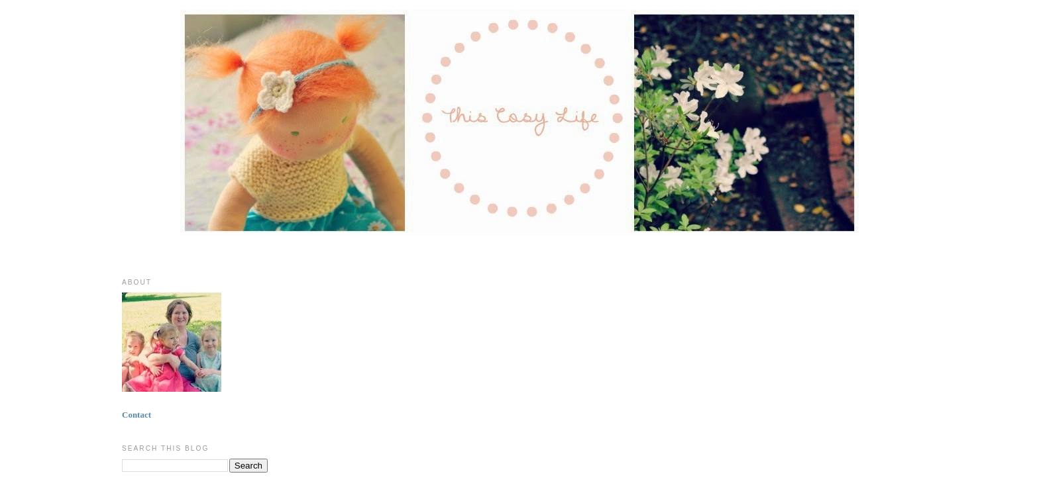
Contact (136, 415)
